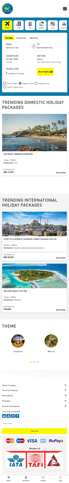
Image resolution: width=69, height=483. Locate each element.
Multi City (34, 38)
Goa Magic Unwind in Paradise (18, 154)
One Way (9, 38)
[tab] (7, 25)
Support (43, 480)
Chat (60, 480)
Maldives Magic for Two (15, 291)
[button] (31, 362)
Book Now (60, 172)
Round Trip (21, 38)
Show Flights (45, 71)
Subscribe (34, 431)
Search (8, 480)
